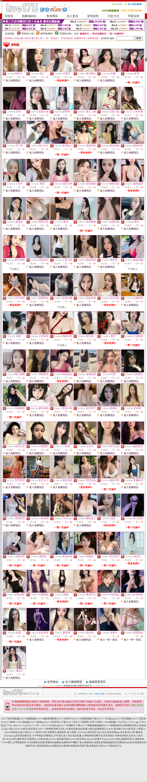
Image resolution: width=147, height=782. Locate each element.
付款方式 (113, 16)
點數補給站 (29, 16)
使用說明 (93, 16)
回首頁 (9, 16)
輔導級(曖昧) (47, 33)
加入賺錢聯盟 (73, 681)
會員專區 (52, 16)
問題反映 (133, 16)
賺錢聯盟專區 (97, 681)
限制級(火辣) (28, 33)
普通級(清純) (65, 33)
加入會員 (72, 16)
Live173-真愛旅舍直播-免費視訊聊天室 (74, 685)
